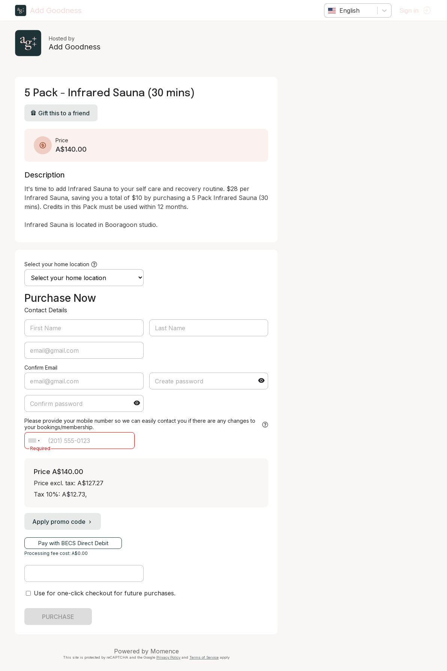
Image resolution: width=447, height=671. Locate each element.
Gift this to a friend (60, 113)
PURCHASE (58, 616)
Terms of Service (204, 657)
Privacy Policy (168, 657)
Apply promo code (62, 521)
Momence (164, 651)
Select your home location (56, 264)
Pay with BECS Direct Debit (73, 543)
